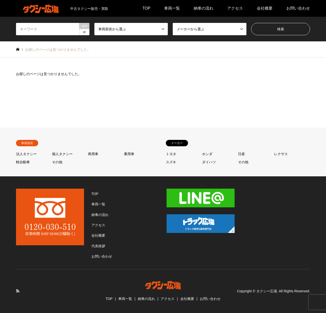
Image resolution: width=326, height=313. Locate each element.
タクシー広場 (266, 291)
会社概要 (265, 8)
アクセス (235, 8)
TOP (146, 8)
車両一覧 (172, 8)
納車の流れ (203, 8)
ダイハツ (209, 162)
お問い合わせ (298, 8)
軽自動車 (23, 162)
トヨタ (171, 154)
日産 (241, 154)
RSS (17, 291)
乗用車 (129, 154)
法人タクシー (26, 154)
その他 (57, 162)
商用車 (93, 154)
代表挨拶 (98, 246)
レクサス (281, 154)
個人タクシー (62, 154)
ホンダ (207, 154)
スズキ (171, 162)
